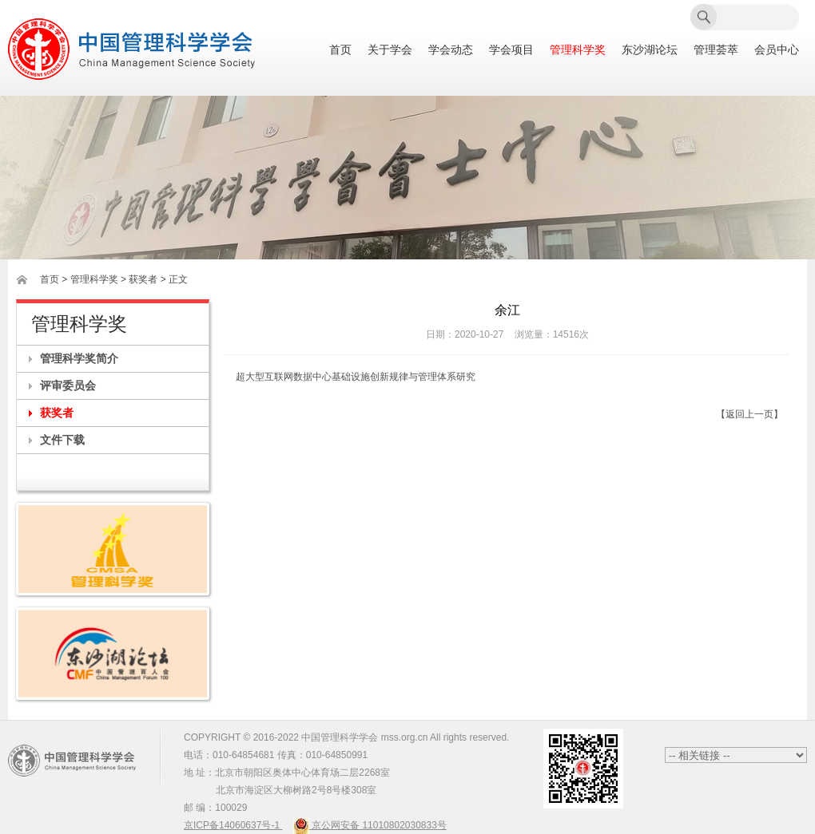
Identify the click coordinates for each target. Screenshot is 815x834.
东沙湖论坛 (650, 50)
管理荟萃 (716, 50)
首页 (340, 50)
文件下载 (62, 439)
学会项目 (511, 50)
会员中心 (776, 50)
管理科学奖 (578, 50)
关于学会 (390, 50)
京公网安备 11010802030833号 (370, 825)
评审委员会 (68, 385)
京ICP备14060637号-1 (233, 825)
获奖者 (57, 412)
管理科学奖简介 (79, 358)
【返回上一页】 (749, 414)
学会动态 (450, 50)
